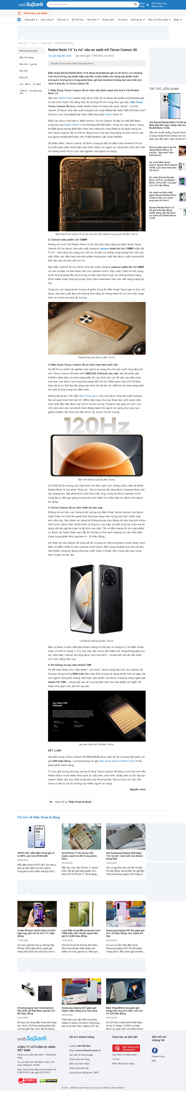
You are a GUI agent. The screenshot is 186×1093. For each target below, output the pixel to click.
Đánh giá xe (136, 19)
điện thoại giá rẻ (88, 395)
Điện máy (61, 19)
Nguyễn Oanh (138, 789)
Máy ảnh (24, 71)
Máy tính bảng (26, 57)
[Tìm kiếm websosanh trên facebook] (155, 1051)
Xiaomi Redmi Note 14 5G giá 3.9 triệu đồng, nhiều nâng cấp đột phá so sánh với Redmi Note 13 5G (162, 212)
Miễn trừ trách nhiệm (79, 1064)
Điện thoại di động (64, 43)
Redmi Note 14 (72, 124)
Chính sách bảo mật (79, 1068)
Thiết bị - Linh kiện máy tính (31, 92)
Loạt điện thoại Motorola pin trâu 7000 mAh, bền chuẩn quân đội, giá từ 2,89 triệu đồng (81, 933)
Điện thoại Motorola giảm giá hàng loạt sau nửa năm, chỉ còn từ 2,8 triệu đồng (124, 1010)
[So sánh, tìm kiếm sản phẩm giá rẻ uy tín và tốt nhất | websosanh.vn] (30, 4)
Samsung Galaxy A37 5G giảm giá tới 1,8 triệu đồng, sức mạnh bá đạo (125, 933)
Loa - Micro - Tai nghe (30, 84)
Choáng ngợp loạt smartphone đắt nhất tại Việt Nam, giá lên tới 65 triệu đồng (36, 1010)
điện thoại (136, 102)
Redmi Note (66, 98)
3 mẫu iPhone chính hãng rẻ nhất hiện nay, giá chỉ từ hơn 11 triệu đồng (36, 933)
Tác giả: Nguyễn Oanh (59, 55)
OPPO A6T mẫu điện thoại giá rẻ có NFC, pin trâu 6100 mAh (35, 854)
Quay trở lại (73, 801)
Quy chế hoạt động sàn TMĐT (84, 1072)
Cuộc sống (46, 19)
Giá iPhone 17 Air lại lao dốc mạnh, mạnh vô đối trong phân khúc (79, 855)
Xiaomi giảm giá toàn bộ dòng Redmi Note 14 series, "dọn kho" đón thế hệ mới (162, 151)
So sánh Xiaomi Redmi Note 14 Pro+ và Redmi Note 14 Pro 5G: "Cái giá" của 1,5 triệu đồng (163, 181)
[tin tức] (19, 19)
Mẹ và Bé (91, 19)
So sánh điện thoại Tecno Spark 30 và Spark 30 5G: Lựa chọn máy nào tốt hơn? (163, 166)
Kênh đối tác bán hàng (123, 1063)
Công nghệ (29, 19)
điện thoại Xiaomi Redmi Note (116, 761)
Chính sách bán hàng (79, 1059)
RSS (154, 1061)
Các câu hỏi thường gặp (81, 1055)
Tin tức (34, 43)
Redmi (108, 114)
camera (104, 248)
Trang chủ (22, 43)
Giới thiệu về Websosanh (124, 1055)
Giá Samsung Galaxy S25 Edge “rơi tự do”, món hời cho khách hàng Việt (124, 855)
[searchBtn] (135, 4)
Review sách (108, 19)
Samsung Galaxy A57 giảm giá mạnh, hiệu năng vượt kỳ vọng (79, 1009)
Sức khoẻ (122, 19)
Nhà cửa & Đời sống (158, 19)
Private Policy (158, 1056)
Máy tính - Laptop (28, 64)
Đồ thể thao (78, 19)
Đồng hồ (24, 77)
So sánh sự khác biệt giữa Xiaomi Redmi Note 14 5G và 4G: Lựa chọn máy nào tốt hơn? (163, 196)
